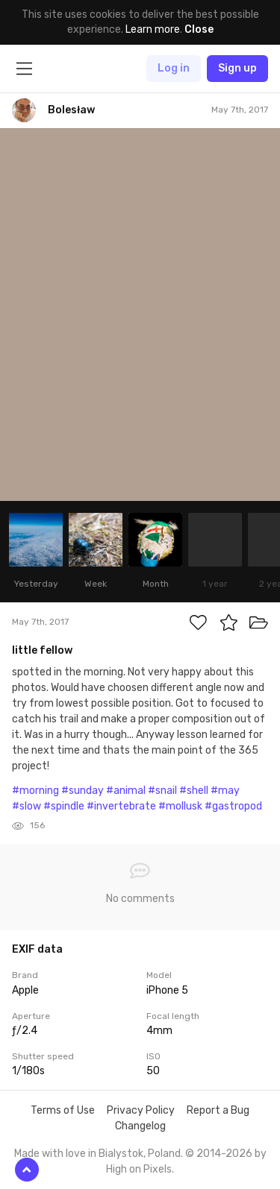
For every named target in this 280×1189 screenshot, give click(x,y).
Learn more (152, 29)
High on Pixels (139, 1169)
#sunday (82, 790)
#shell (193, 790)
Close (199, 29)
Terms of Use (63, 1110)
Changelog (140, 1126)
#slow (26, 806)
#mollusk (180, 806)
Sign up (237, 68)
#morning (35, 790)
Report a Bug (218, 1110)
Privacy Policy (141, 1110)
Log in (174, 68)
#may (225, 790)
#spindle (63, 806)
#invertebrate (121, 806)
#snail (162, 790)
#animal (126, 790)
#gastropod (233, 806)
